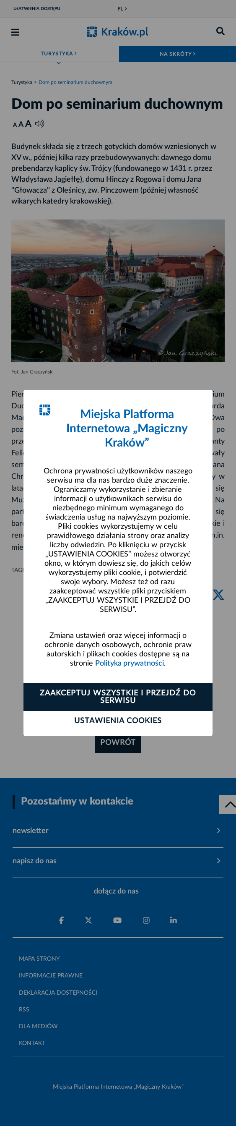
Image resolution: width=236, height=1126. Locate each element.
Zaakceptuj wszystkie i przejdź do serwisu (118, 697)
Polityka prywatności (129, 663)
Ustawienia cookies (118, 721)
